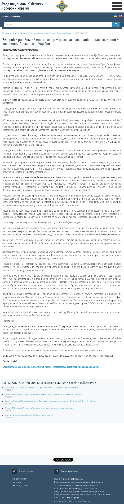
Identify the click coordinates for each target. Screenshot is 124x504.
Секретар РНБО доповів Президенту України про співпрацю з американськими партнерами (39, 408)
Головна (6, 33)
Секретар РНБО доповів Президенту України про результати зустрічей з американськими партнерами (43, 394)
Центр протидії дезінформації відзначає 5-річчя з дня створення (29, 415)
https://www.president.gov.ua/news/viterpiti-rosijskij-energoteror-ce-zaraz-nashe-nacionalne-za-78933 (50, 367)
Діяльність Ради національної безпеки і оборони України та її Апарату (46, 33)
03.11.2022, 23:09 (81, 33)
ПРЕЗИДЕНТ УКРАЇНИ (19, 479)
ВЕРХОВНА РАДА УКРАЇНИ (20, 485)
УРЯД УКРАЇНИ (16, 482)
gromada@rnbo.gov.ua (95, 482)
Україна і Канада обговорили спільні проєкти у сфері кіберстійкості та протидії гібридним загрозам (41, 387)
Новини (16, 33)
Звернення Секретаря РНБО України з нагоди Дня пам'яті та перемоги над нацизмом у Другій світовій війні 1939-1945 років (50, 401)
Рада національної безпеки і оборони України (22, 6)
